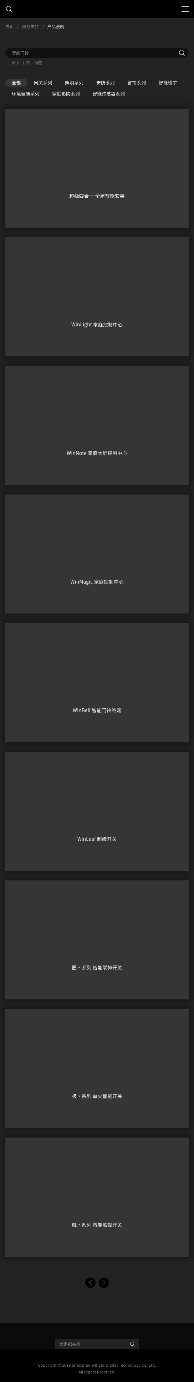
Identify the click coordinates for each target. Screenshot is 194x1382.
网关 (16, 62)
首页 (9, 26)
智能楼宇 (168, 82)
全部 (16, 82)
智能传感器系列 (109, 93)
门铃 (27, 62)
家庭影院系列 (66, 93)
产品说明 (56, 26)
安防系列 (105, 82)
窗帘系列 (136, 82)
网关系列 (43, 82)
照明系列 (74, 82)
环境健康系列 (25, 93)
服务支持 (30, 26)
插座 (38, 62)
